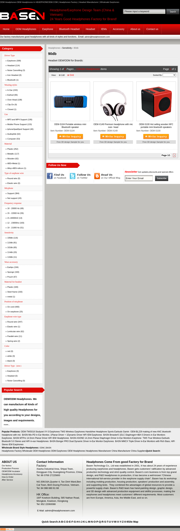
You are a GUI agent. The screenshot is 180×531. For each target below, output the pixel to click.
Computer (11, 139)
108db (10, 238)
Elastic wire (12, 183)
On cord (10, 307)
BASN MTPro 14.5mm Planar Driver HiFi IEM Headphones (41, 438)
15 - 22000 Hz (13, 213)
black (9, 361)
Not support (12, 198)
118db (10, 257)
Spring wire (12, 341)
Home (6, 29)
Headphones (54, 48)
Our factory (6, 465)
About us (135, 29)
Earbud (10, 95)
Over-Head (12, 100)
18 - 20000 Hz (13, 208)
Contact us (152, 29)
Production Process (10, 468)
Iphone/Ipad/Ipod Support (18, 129)
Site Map (133, 521)
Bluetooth (11, 80)
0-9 (126, 521)
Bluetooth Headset (69, 29)
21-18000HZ (12, 218)
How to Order (7, 477)
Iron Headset (13, 75)
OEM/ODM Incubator (11, 471)
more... (7, 424)
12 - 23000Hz (13, 223)
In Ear (9, 90)
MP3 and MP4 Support (17, 119)
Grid (72, 75)
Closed (10, 109)
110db (10, 243)
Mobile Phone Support (17, 124)
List (63, 75)
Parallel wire (12, 336)
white (9, 356)
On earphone (13, 312)
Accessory (118, 29)
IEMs (104, 29)
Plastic (10, 149)
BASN (48, 448)
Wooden (11, 158)
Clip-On (10, 104)
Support (10, 193)
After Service (7, 480)
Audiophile (11, 134)
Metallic (10, 154)
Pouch (10, 277)
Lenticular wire (13, 331)
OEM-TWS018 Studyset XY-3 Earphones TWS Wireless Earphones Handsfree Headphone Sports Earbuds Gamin (75, 431)
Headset (90, 29)
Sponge (10, 272)
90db (76, 48)
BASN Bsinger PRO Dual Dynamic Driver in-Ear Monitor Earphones (82, 441)
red (8, 351)
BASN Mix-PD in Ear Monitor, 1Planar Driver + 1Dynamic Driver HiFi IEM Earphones (62, 435)
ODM (42, 448)
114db (10, 252)
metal (9, 297)
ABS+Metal (12, 163)
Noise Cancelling (14, 70)
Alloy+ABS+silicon (15, 168)
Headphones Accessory (12, 474)
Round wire (12, 178)
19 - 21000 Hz (13, 228)
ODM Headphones (26, 29)
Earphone (47, 29)
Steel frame (12, 292)
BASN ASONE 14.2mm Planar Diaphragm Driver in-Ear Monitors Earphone (106, 438)
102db (10, 247)
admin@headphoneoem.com (97, 37)
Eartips (10, 267)
